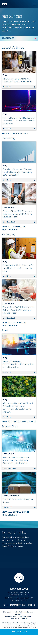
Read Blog (19, 86)
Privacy (18, 614)
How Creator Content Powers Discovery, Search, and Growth (17, 80)
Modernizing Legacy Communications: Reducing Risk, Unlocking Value (18, 364)
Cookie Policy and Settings (23, 612)
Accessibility (22, 618)
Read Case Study (19, 221)
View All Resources (14, 133)
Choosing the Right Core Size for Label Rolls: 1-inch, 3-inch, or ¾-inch (18, 268)
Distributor (7, 612)
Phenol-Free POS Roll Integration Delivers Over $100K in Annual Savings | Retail (18, 310)
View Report (19, 507)
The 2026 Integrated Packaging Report (18, 500)
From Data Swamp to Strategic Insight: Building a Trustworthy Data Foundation (17, 172)
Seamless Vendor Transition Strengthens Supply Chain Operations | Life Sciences (16, 460)
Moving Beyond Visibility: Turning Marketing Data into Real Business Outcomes (19, 121)
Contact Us (18, 631)
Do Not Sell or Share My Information (18, 616)
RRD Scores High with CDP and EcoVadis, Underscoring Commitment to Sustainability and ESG (18, 407)
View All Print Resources (17, 421)
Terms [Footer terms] (13, 618)
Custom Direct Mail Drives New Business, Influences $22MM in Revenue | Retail (17, 214)
